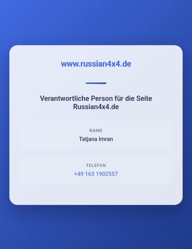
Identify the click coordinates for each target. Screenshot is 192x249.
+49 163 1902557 (96, 174)
